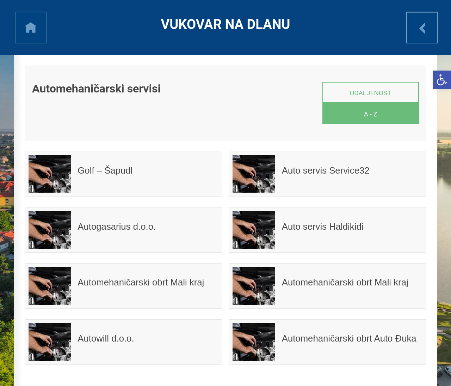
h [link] (31, 27)
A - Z (370, 114)
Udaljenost (370, 93)
